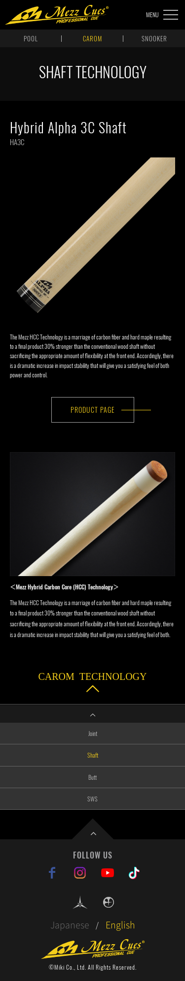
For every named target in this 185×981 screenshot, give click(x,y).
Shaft (92, 755)
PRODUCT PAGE (93, 409)
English (120, 924)
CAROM (92, 38)
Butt (92, 777)
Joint (92, 733)
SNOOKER (154, 38)
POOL (31, 38)
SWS (92, 799)
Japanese (69, 924)
